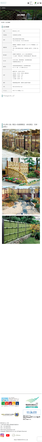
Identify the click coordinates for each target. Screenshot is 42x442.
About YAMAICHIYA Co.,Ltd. (21, 439)
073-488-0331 (7, 426)
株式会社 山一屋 (4, 423)
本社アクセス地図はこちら (18, 90)
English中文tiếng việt (30, 3)
